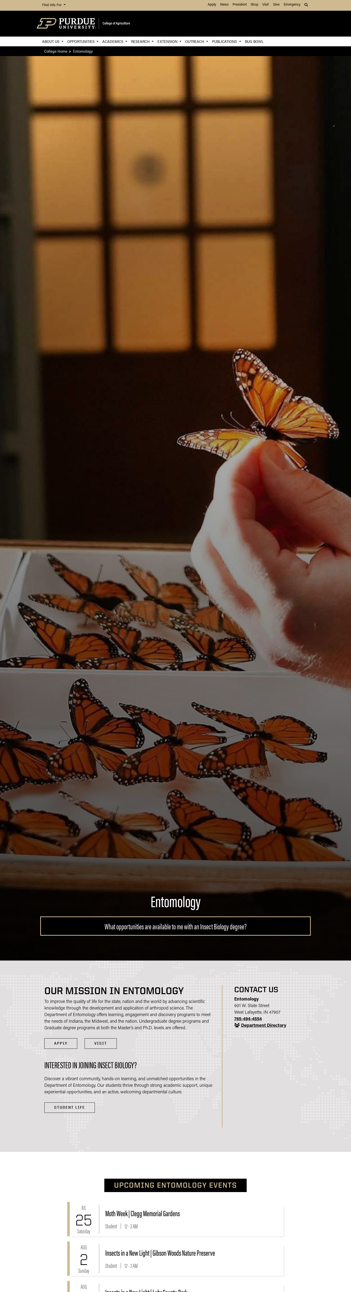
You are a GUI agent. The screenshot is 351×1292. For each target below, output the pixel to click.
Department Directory (263, 1025)
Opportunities (81, 41)
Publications (225, 41)
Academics (113, 41)
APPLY (61, 1043)
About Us (51, 41)
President (240, 5)
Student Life (69, 1107)
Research (141, 41)
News (224, 5)
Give (276, 5)
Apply (212, 5)
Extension (167, 41)
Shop (254, 5)
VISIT (100, 1043)
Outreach (195, 41)
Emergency (292, 5)
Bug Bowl (254, 41)
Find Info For (52, 5)
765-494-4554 (248, 1019)
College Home (55, 51)
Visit (265, 5)
